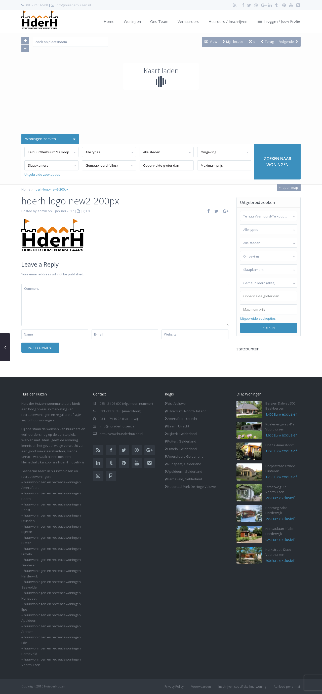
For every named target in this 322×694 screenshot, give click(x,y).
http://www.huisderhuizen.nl (121, 433)
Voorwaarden (201, 686)
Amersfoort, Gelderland (185, 456)
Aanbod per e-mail (287, 686)
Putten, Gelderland (181, 441)
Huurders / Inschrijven (228, 21)
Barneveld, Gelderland (184, 479)
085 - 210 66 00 (37, 5)
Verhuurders (188, 21)
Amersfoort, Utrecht (182, 418)
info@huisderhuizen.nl (73, 5)
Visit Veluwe (176, 403)
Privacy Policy (174, 686)
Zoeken (268, 327)
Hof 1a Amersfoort (279, 445)
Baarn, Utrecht (178, 426)
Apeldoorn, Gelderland (184, 471)
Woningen (132, 21)
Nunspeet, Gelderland (184, 464)
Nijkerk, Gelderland (182, 433)
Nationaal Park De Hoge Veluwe (191, 486)
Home (109, 21)
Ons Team (159, 21)
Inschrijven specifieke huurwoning (242, 686)
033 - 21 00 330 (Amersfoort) (120, 411)
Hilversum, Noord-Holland (187, 411)
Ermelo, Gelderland (182, 449)
